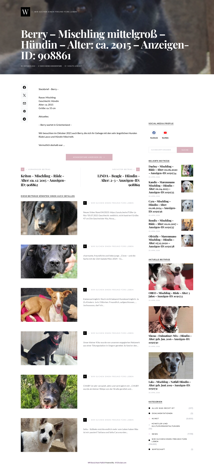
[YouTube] (165, 134)
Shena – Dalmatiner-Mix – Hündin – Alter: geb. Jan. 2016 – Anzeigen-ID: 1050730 (170, 339)
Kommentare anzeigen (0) (87, 157)
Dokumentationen (161, 413)
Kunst (154, 418)
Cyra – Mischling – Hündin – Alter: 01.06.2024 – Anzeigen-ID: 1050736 (162, 206)
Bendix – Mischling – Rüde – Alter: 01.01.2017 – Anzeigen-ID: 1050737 (163, 224)
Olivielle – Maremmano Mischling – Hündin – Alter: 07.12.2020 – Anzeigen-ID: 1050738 (162, 241)
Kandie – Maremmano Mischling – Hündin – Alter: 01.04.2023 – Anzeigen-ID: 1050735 (162, 187)
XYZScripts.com (120, 463)
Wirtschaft (157, 449)
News (153, 434)
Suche (185, 150)
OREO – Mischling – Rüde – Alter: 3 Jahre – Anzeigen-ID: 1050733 (169, 294)
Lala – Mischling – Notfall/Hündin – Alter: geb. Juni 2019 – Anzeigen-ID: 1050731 (170, 385)
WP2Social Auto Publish (96, 463)
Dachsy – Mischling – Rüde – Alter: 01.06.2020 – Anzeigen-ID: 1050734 (163, 170)
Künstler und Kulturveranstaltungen (164, 425)
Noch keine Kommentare (51, 66)
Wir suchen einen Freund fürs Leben (168, 440)
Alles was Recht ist (161, 408)
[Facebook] (154, 134)
